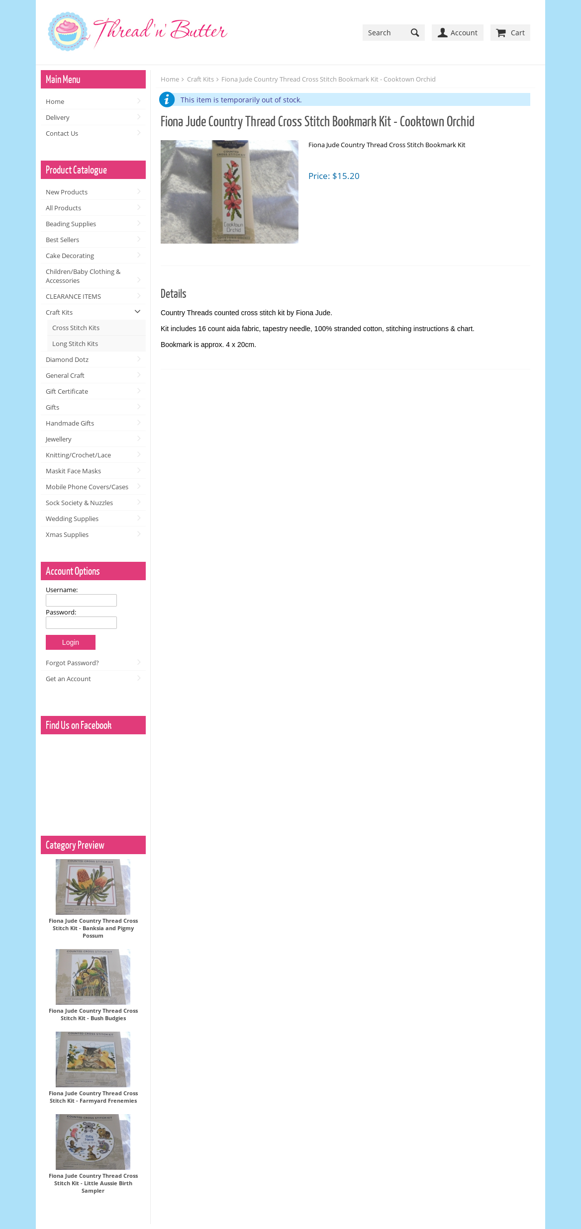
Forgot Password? (72, 662)
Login (70, 642)
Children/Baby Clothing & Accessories (83, 276)
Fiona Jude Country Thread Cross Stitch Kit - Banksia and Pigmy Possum (93, 928)
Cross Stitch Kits (75, 327)
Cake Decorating (70, 255)
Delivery (58, 117)
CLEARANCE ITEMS (73, 296)
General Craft (65, 375)
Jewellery (59, 439)
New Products (67, 191)
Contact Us (62, 133)
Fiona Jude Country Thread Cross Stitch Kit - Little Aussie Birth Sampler (93, 1183)
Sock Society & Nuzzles (79, 502)
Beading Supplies (71, 223)
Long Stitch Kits (75, 343)
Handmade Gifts (70, 423)
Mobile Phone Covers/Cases (87, 486)
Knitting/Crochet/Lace (78, 454)
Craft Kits (59, 312)
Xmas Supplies (67, 534)
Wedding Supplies (72, 518)
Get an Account (68, 678)
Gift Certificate (67, 391)
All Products (63, 207)
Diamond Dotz (67, 359)
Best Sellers (62, 239)
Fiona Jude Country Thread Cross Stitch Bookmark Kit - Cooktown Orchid (328, 79)
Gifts (52, 407)
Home (55, 101)
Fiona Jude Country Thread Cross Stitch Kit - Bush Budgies (93, 1014)
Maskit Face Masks (73, 470)
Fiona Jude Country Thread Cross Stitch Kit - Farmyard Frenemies (93, 1096)
